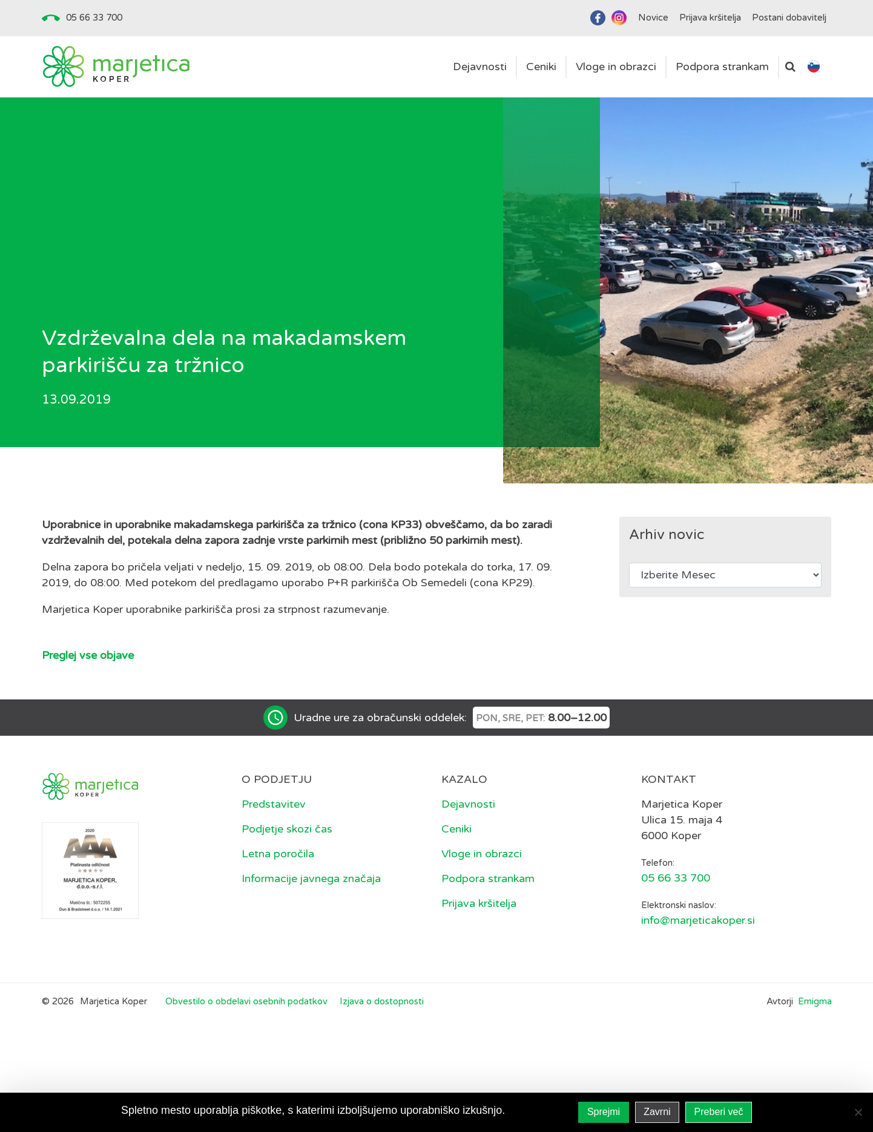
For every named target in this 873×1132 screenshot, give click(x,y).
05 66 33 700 (94, 17)
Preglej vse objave (88, 655)
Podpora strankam (488, 878)
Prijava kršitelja (478, 903)
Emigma (815, 1001)
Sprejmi (603, 1112)
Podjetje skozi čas (287, 829)
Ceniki (456, 829)
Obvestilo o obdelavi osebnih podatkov (246, 1001)
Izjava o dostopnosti (382, 1001)
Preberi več (718, 1112)
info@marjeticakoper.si (698, 920)
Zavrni (657, 1112)
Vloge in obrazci (481, 853)
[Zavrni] (858, 1112)
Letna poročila (278, 853)
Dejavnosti (468, 804)
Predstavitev (274, 804)
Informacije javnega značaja (311, 878)
